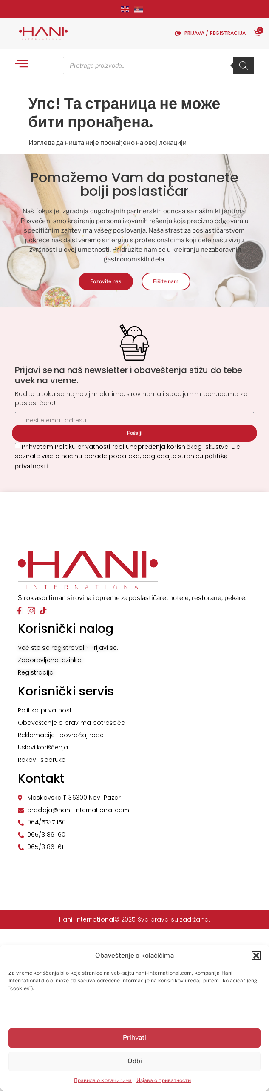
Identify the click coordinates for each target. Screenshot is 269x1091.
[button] (256, 955)
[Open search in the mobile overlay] (158, 65)
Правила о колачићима (103, 1080)
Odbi (134, 1061)
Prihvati (134, 1038)
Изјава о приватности (163, 1080)
